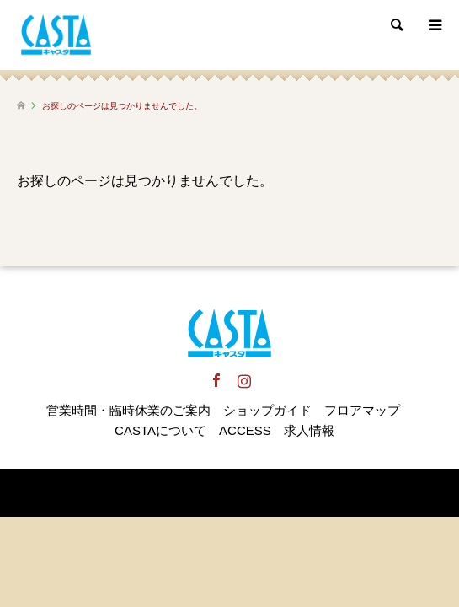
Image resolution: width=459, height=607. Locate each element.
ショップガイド (267, 410)
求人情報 (309, 430)
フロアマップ (362, 410)
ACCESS (245, 430)
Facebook (215, 380)
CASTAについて (160, 430)
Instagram (243, 380)
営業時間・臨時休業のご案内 (128, 410)
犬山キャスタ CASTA (175, 492)
